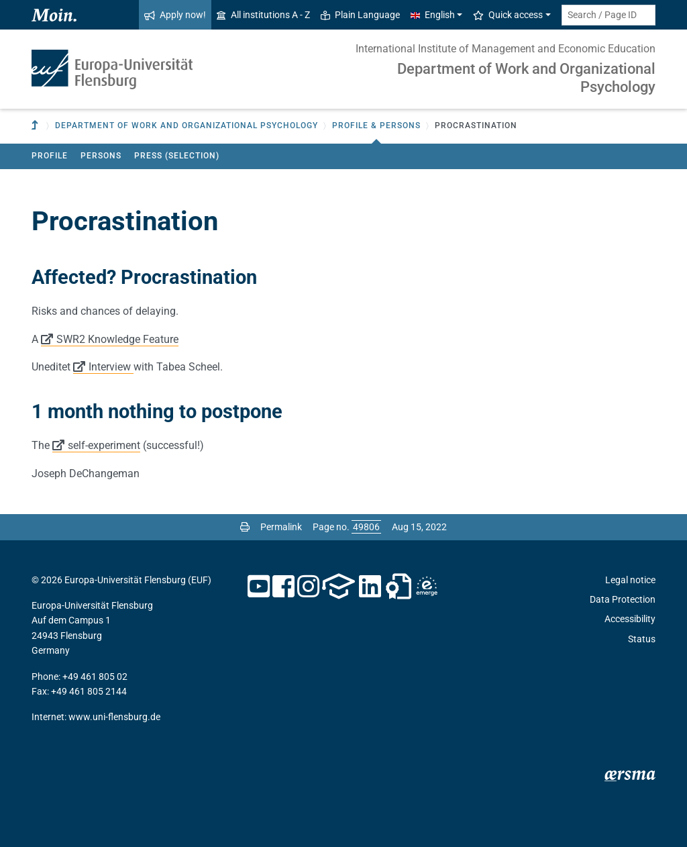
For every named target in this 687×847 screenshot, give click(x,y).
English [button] (433, 14)
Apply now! (175, 14)
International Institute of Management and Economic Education (505, 48)
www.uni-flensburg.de (114, 716)
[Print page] (245, 526)
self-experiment (104, 445)
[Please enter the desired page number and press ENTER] (366, 527)
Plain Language (360, 14)
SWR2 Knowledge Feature (117, 339)
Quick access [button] (508, 14)
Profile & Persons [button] (376, 125)
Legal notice (630, 580)
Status (641, 639)
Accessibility (629, 618)
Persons (101, 155)
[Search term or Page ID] (608, 15)
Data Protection (622, 599)
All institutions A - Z (263, 14)
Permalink (281, 526)
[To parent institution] (36, 126)
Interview (111, 366)
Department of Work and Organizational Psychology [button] (186, 125)
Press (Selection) (176, 155)
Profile (50, 155)
